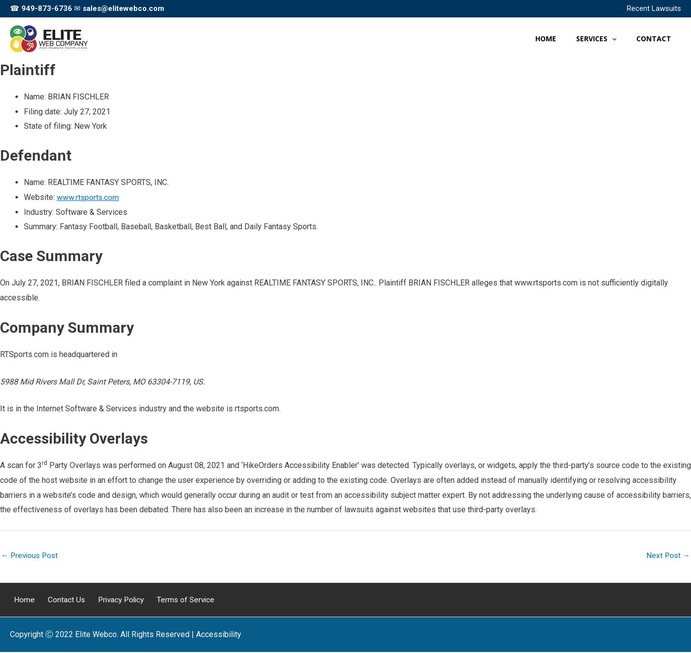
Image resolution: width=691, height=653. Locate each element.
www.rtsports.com (88, 197)
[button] (620, 38)
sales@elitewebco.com (123, 8)
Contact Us (58, 600)
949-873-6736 (46, 8)
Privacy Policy (109, 600)
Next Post (667, 555)
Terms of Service (172, 600)
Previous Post (31, 555)
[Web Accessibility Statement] (218, 636)
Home (20, 600)
